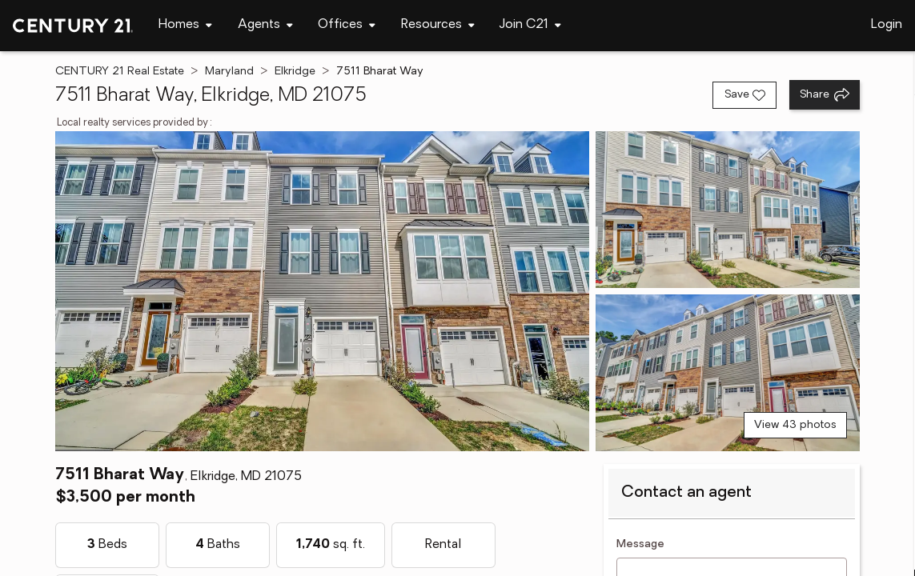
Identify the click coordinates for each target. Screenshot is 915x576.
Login (886, 24)
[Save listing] (744, 95)
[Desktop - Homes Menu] (185, 25)
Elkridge (295, 72)
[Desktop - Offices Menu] (346, 25)
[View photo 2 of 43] (728, 209)
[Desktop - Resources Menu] (438, 25)
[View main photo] (322, 291)
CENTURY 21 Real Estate (119, 72)
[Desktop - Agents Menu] (265, 25)
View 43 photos (795, 425)
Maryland (229, 72)
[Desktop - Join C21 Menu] (530, 25)
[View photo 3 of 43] (728, 372)
